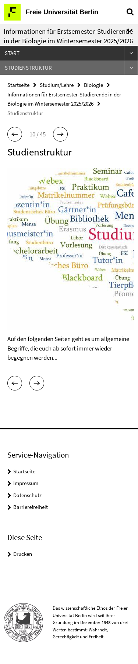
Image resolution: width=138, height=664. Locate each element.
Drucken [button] (22, 553)
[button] (14, 134)
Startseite (18, 84)
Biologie (93, 84)
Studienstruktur (28, 67)
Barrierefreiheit (30, 506)
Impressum (25, 483)
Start (12, 52)
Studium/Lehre (57, 84)
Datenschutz (27, 495)
